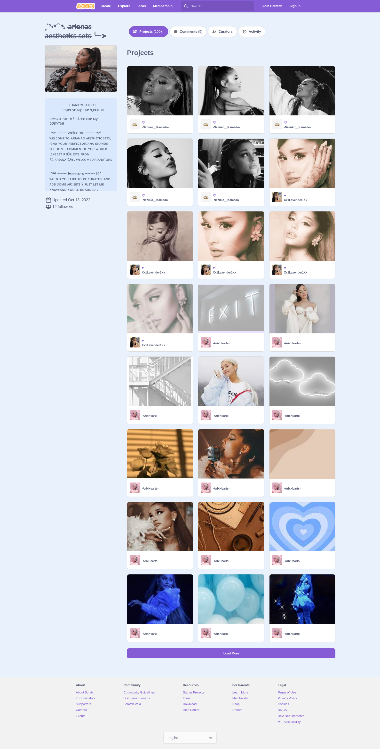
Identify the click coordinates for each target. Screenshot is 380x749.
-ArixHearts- (221, 343)
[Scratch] (85, 6)
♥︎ (285, 195)
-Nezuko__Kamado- (155, 127)
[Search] (186, 6)
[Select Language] (190, 738)
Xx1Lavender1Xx (295, 200)
